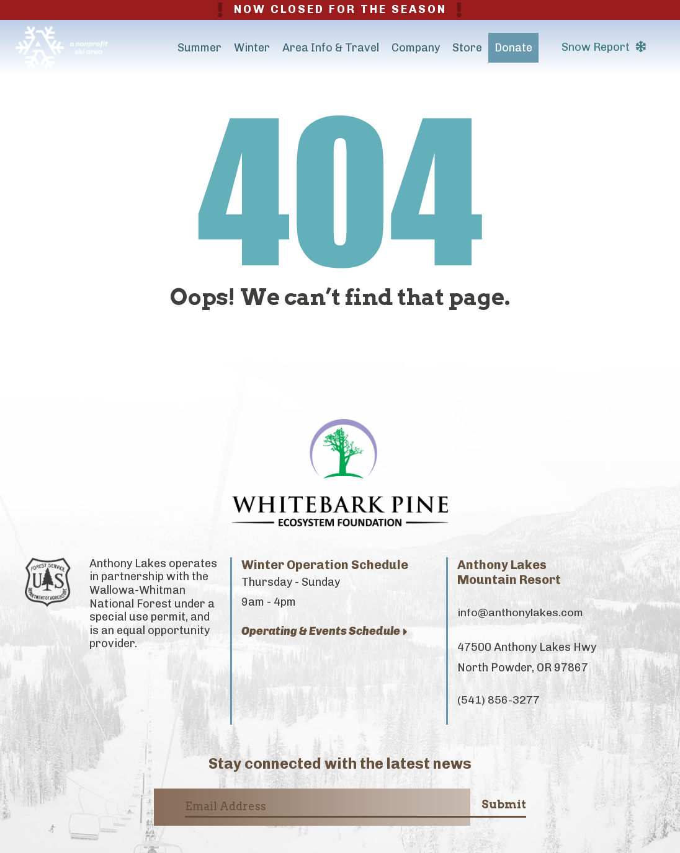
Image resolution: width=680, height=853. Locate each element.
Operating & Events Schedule (324, 631)
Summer (199, 48)
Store (467, 48)
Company (415, 48)
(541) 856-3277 (498, 700)
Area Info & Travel (330, 48)
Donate (513, 48)
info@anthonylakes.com (520, 612)
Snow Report (603, 47)
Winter (252, 48)
